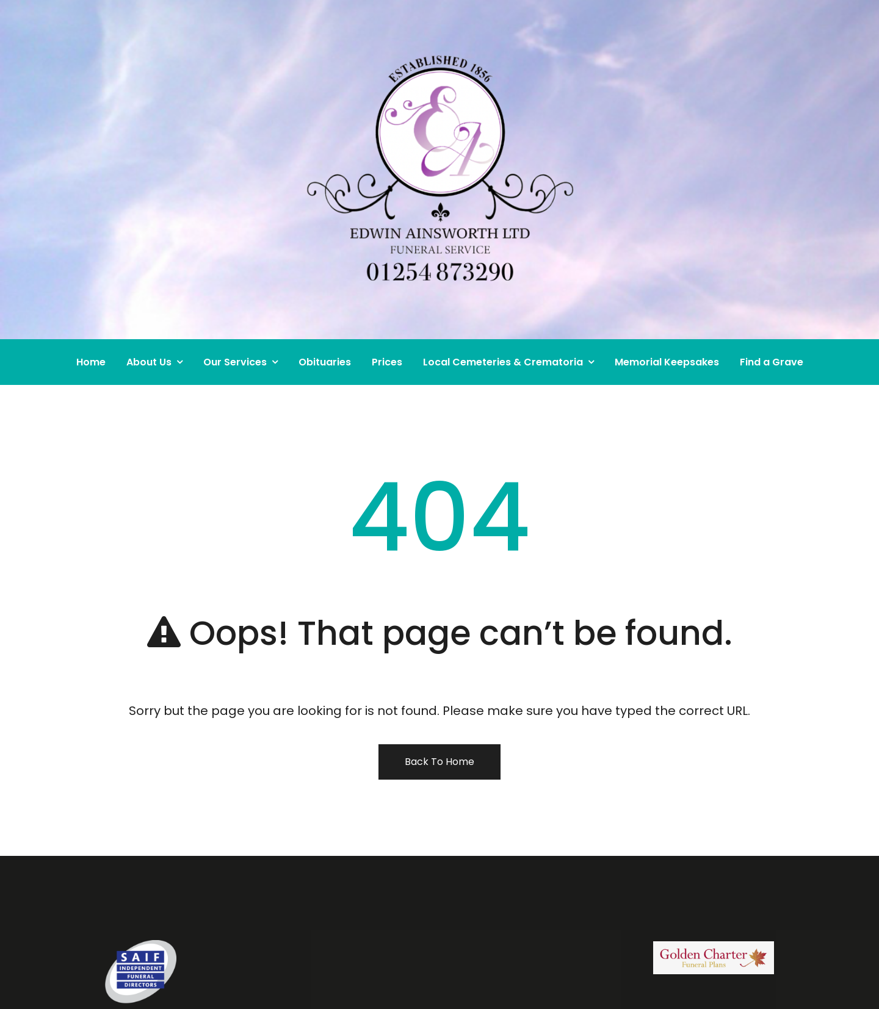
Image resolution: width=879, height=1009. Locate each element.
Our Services (235, 362)
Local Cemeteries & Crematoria (503, 362)
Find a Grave (771, 362)
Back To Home (439, 762)
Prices (387, 362)
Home (91, 362)
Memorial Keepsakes (667, 362)
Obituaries (324, 362)
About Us (149, 362)
